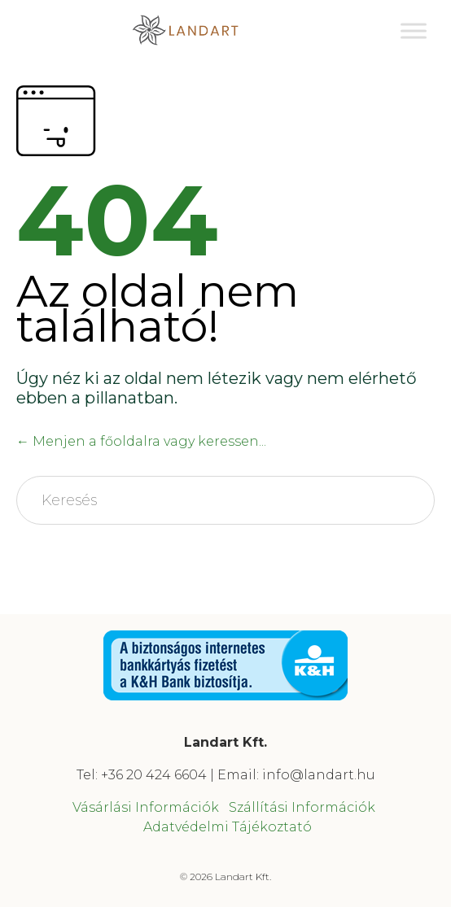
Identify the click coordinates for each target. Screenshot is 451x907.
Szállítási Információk (302, 807)
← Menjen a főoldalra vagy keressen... (141, 441)
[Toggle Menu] (414, 30)
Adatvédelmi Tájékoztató (227, 827)
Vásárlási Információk (145, 807)
